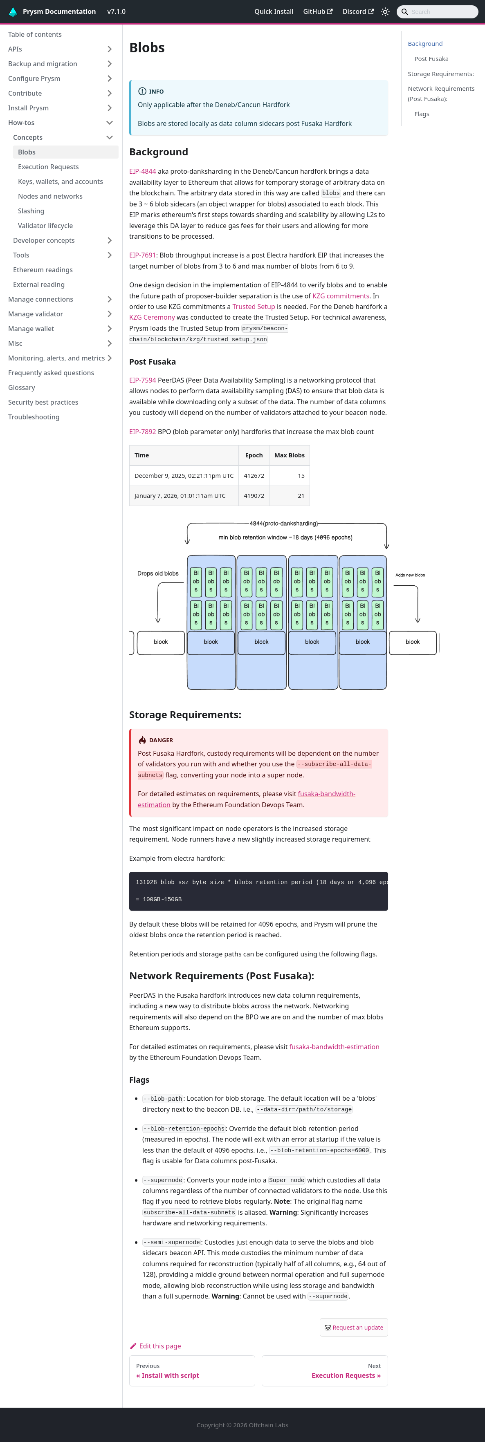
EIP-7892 (142, 431)
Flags (422, 114)
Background (425, 43)
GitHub (318, 11)
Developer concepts (44, 240)
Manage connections (40, 299)
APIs (15, 49)
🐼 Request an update (354, 1327)
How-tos (21, 122)
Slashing (31, 210)
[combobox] (437, 11)
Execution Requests (48, 166)
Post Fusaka (432, 58)
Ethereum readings (43, 269)
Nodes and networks (50, 196)
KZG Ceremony (152, 317)
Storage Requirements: (441, 73)
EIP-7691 (142, 255)
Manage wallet (31, 328)
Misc (15, 343)
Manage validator (35, 313)
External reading (39, 284)
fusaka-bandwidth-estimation (335, 1046)
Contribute (25, 93)
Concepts (28, 137)
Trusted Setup (253, 306)
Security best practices (43, 402)
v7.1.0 (117, 11)
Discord (358, 11)
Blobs (27, 152)
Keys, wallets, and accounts (60, 181)
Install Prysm (28, 107)
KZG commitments (340, 295)
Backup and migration (42, 63)
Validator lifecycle (45, 225)
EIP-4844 (142, 171)
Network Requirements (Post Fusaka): (441, 93)
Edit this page (155, 1345)
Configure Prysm (34, 78)
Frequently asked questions (51, 372)
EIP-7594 (142, 380)
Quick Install (273, 11)
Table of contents (35, 34)
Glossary (21, 387)
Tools (21, 255)
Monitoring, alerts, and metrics (56, 358)
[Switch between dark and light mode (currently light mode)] (385, 11)
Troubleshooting (34, 416)
